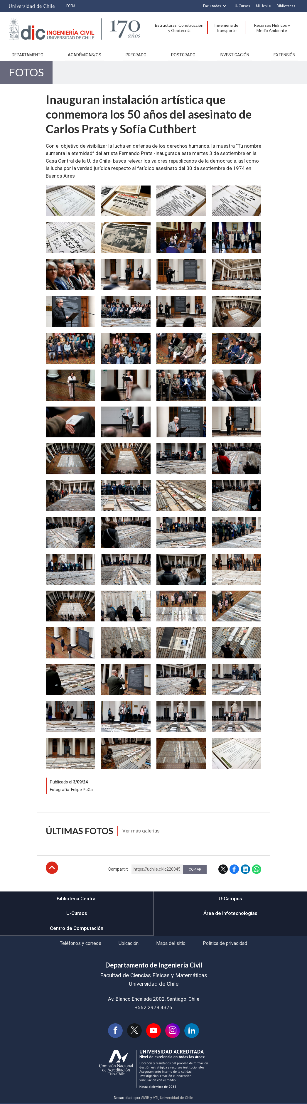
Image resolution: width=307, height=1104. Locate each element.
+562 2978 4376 (153, 1008)
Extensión (284, 55)
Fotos (26, 72)
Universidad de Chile (176, 1099)
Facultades (212, 6)
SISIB (145, 1099)
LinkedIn (245, 869)
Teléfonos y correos (80, 944)
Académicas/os (84, 55)
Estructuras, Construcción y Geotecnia (179, 28)
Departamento (27, 55)
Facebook (234, 870)
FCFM (70, 6)
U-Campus (230, 899)
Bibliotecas (286, 6)
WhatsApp (256, 870)
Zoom (52, 190)
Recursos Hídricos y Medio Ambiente (272, 28)
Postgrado (183, 55)
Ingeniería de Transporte (226, 28)
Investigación (234, 55)
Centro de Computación (76, 929)
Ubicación (129, 944)
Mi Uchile (263, 6)
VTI (155, 1099)
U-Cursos (242, 6)
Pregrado (136, 55)
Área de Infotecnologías (230, 914)
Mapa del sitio (170, 944)
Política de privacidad (225, 944)
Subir (52, 868)
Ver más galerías (141, 831)
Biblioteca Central (77, 899)
